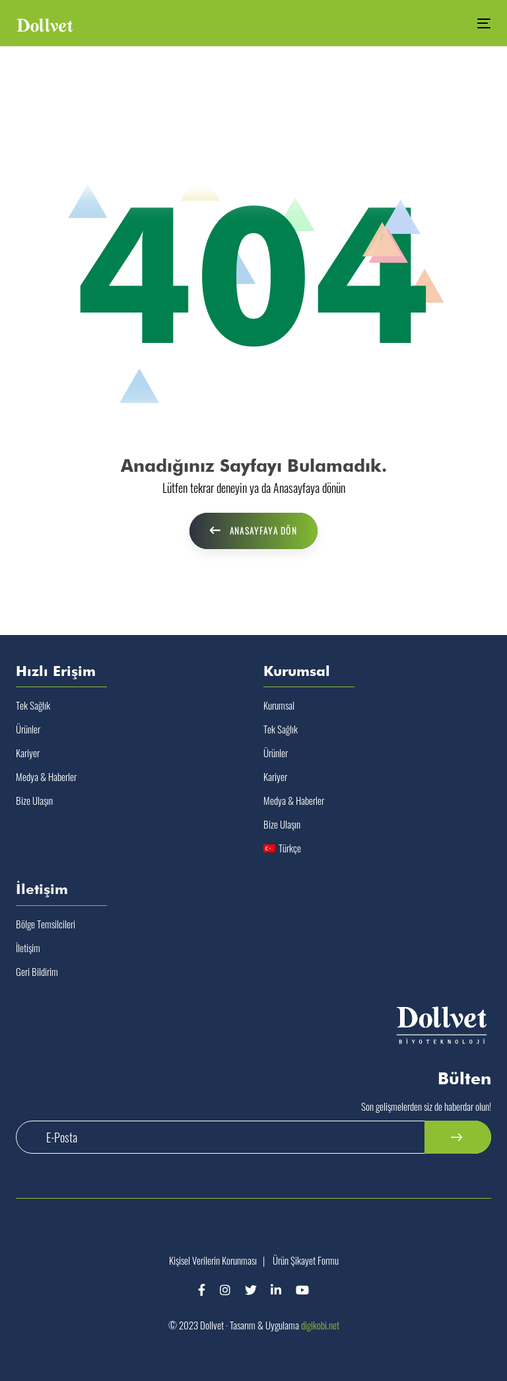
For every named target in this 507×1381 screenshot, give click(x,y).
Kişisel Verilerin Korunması (213, 1260)
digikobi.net (320, 1325)
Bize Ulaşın (34, 800)
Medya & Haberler (46, 776)
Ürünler (28, 729)
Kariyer (28, 752)
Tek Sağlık (33, 705)
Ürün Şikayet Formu (306, 1260)
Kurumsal (278, 705)
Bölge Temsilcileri (45, 923)
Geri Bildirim (37, 971)
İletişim (28, 947)
